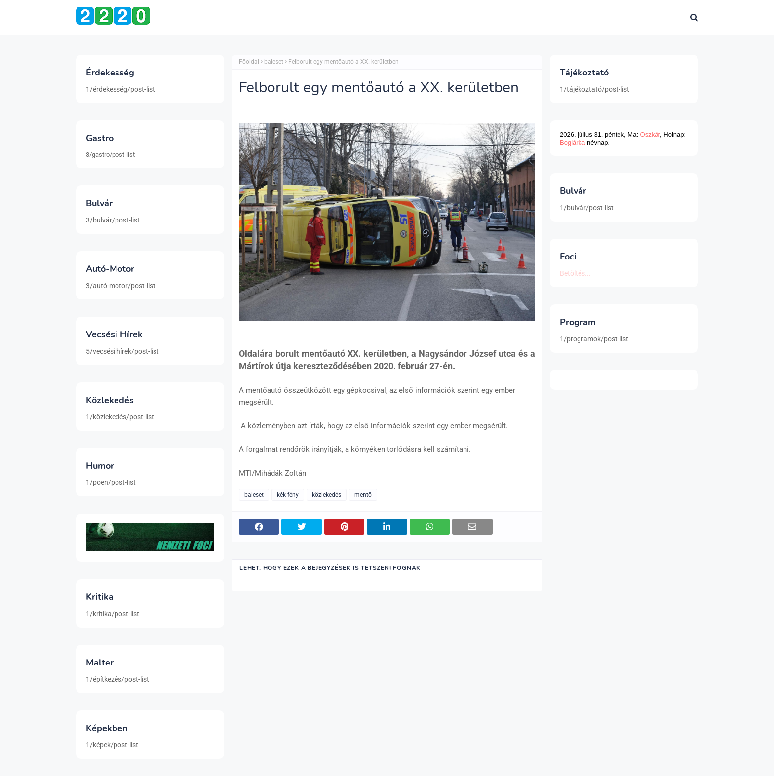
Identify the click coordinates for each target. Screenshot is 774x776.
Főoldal (249, 61)
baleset (273, 61)
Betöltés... (575, 273)
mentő (363, 494)
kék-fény (288, 494)
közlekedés (326, 494)
